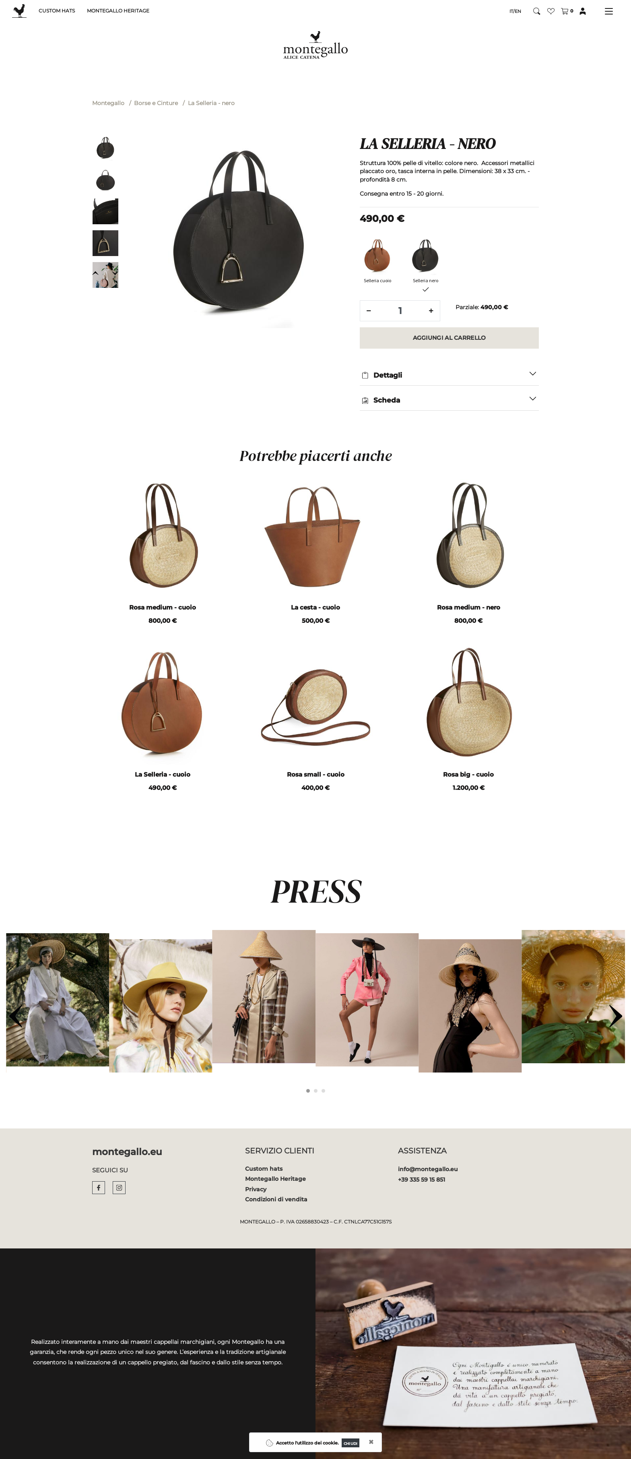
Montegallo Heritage (275, 1179)
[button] (551, 11)
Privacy (255, 1189)
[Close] (350, 1442)
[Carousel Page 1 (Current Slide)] (308, 1091)
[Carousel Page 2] (316, 1091)
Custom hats (264, 1169)
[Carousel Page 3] (323, 1091)
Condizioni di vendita (276, 1199)
